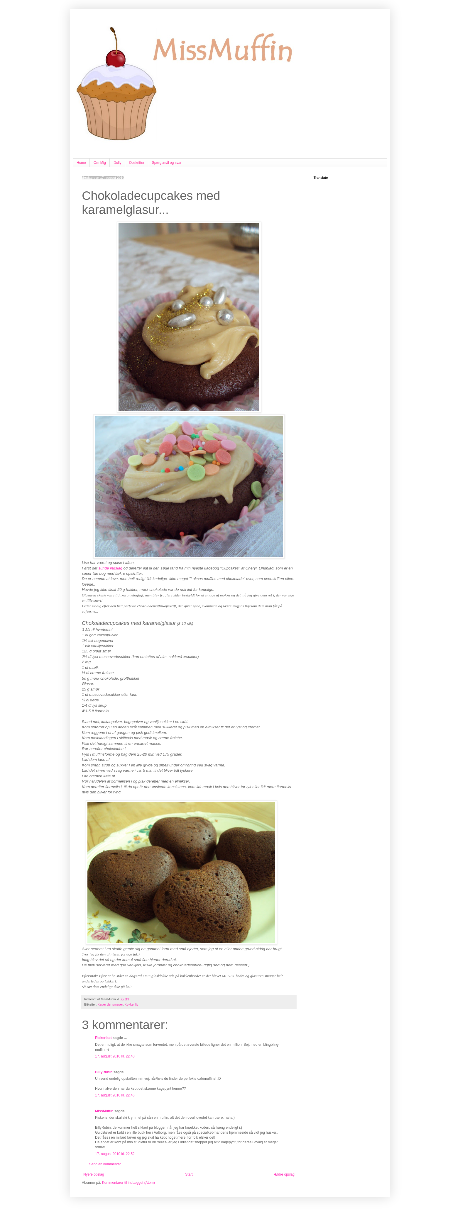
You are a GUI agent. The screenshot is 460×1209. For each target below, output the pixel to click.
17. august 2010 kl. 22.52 (115, 1154)
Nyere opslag (93, 1174)
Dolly (117, 163)
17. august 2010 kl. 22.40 (115, 1056)
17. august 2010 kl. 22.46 (115, 1095)
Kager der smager (110, 1004)
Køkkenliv (131, 1004)
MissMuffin (104, 1111)
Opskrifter (136, 163)
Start (188, 1174)
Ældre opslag (284, 1174)
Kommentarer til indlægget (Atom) (128, 1183)
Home (81, 163)
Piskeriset (103, 1038)
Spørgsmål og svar (167, 163)
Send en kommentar (105, 1164)
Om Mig (100, 163)
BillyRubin (103, 1072)
